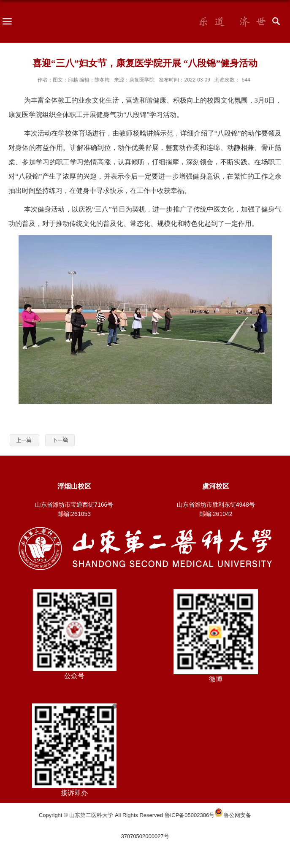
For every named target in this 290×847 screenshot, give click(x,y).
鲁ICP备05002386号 (190, 815)
